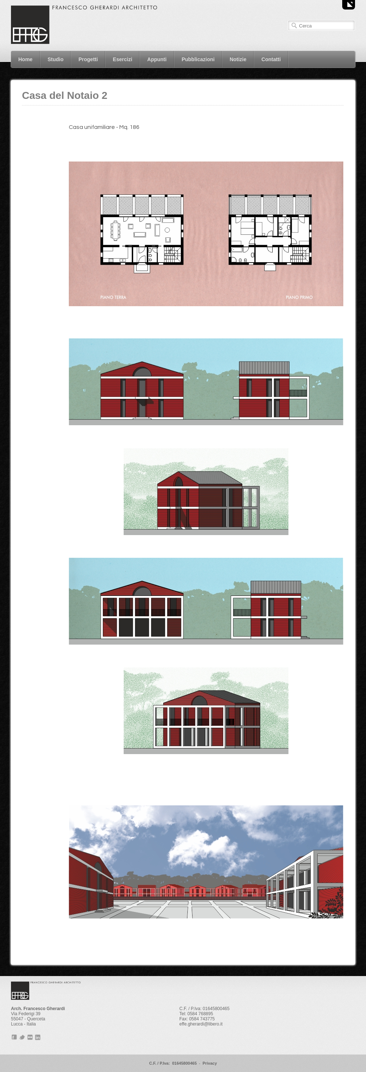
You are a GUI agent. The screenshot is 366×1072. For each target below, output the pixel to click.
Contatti (271, 59)
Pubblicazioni (198, 59)
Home (25, 59)
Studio (56, 59)
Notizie (237, 59)
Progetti (88, 59)
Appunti (157, 59)
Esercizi (122, 59)
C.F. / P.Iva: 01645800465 (173, 1063)
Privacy (209, 1063)
